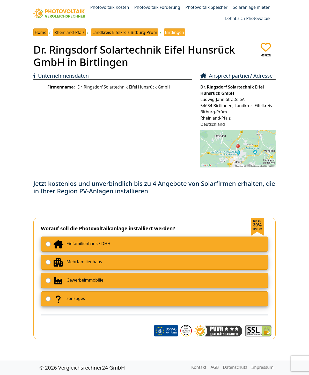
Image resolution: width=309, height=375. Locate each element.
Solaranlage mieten (251, 7)
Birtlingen (174, 32)
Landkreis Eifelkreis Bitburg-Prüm (124, 32)
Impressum (262, 367)
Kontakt (199, 367)
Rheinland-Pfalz (69, 32)
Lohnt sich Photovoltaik (247, 18)
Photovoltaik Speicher (206, 7)
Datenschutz (235, 367)
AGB (215, 367)
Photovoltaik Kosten (109, 7)
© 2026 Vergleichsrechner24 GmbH (82, 367)
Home (41, 32)
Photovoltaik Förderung (157, 7)
